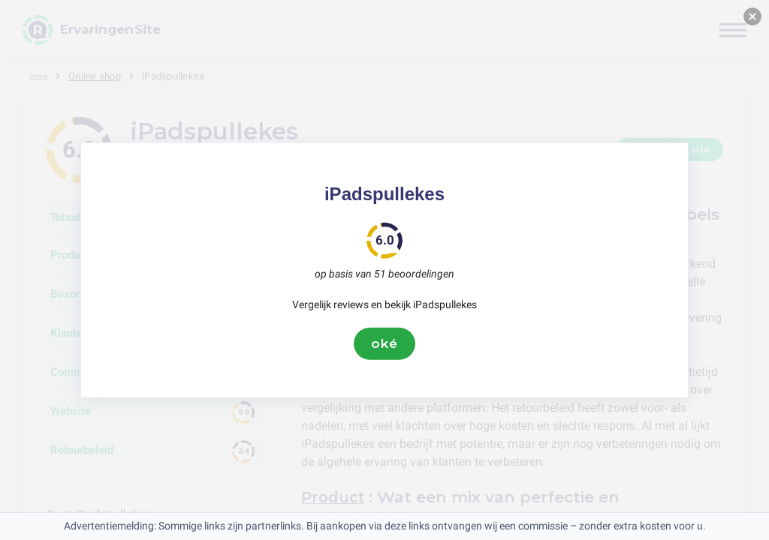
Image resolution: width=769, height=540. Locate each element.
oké (384, 343)
